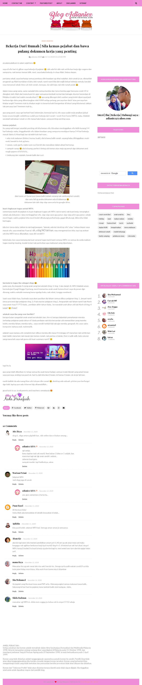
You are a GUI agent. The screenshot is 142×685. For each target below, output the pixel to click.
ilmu (128, 214)
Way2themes (64, 682)
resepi (101, 223)
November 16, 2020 (35, 580)
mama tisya (17, 562)
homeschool (111, 223)
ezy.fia (110, 319)
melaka (130, 219)
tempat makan (116, 227)
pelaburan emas (118, 236)
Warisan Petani (19, 473)
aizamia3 (112, 325)
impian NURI (103, 227)
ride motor (131, 236)
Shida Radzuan (19, 598)
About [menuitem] (59, 3)
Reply (14, 440)
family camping (104, 236)
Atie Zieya (17, 431)
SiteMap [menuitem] (83, 3)
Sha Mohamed (19, 580)
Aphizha (16, 523)
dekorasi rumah (104, 232)
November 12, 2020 (46, 447)
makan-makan (119, 219)
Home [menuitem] (5, 3)
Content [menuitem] (30, 3)
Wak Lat (111, 331)
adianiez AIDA (36, 57)
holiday (101, 219)
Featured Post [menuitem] (46, 3)
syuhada (130, 223)
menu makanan (129, 227)
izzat (109, 219)
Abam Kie (16, 538)
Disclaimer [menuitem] (71, 3)
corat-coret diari (105, 214)
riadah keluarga (119, 232)
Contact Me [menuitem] (17, 3)
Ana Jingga (112, 307)
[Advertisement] (118, 57)
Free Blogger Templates (89, 682)
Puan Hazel (17, 505)
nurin (121, 223)
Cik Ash (111, 313)
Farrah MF (112, 300)
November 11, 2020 (31, 432)
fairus (110, 337)
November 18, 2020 (35, 598)
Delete (21, 440)
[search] (112, 173)
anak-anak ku (119, 214)
